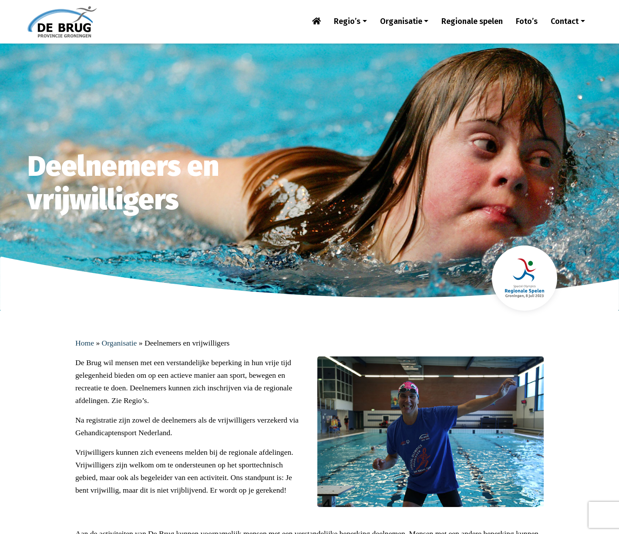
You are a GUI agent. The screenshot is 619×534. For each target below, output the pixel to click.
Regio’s (347, 21)
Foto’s (527, 21)
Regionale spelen (472, 21)
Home (84, 343)
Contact (565, 21)
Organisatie (401, 21)
